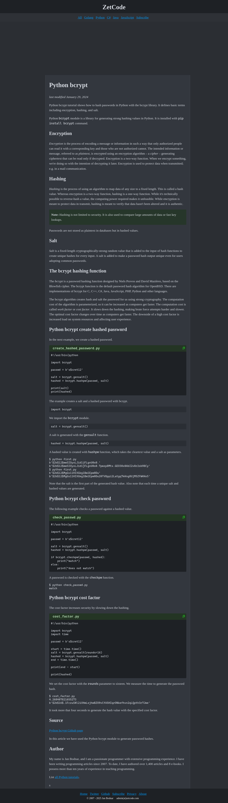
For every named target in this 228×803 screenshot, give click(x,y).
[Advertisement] (114, 48)
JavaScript (127, 17)
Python (100, 17)
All (80, 17)
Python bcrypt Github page (66, 730)
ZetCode (114, 7)
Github (105, 794)
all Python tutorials (67, 777)
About (143, 794)
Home (83, 794)
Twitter (94, 794)
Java (115, 17)
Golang (88, 17)
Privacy (132, 794)
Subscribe (142, 17)
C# (109, 17)
